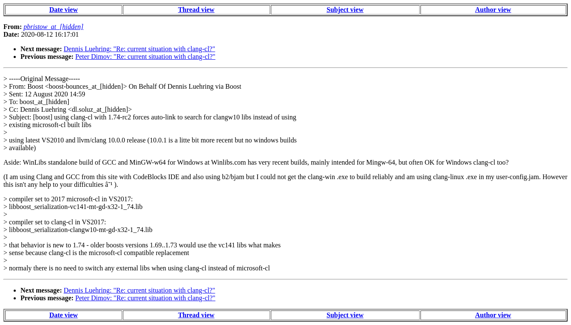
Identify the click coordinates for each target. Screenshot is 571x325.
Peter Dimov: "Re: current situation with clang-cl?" (145, 56)
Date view (63, 9)
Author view (493, 9)
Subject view (345, 9)
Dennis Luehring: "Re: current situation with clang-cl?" (139, 48)
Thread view (196, 9)
